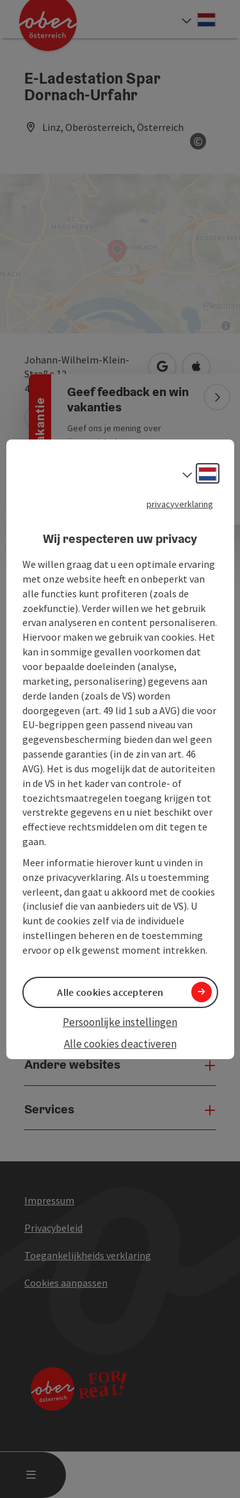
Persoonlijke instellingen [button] (120, 1022)
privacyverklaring (180, 503)
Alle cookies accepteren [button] (110, 992)
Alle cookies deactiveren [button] (120, 1044)
